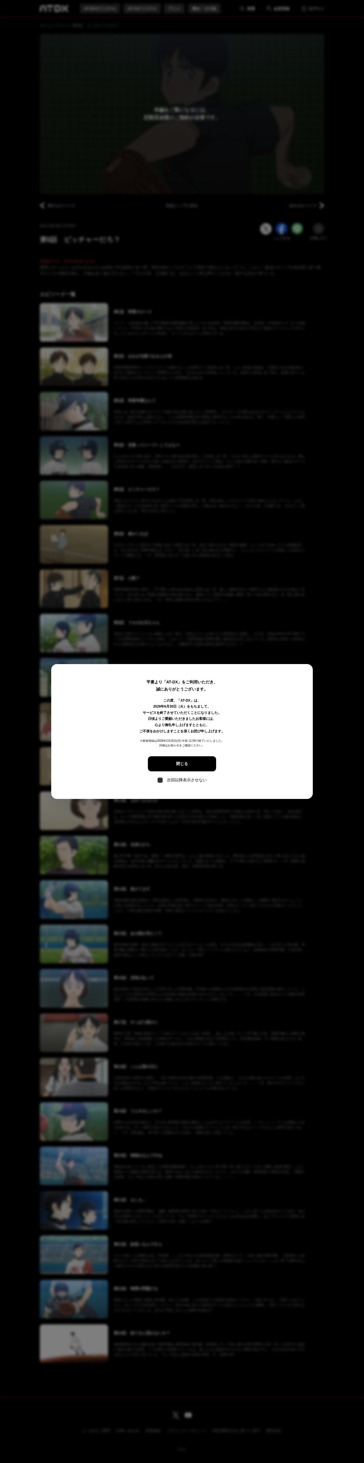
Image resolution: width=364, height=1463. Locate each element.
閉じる (182, 763)
